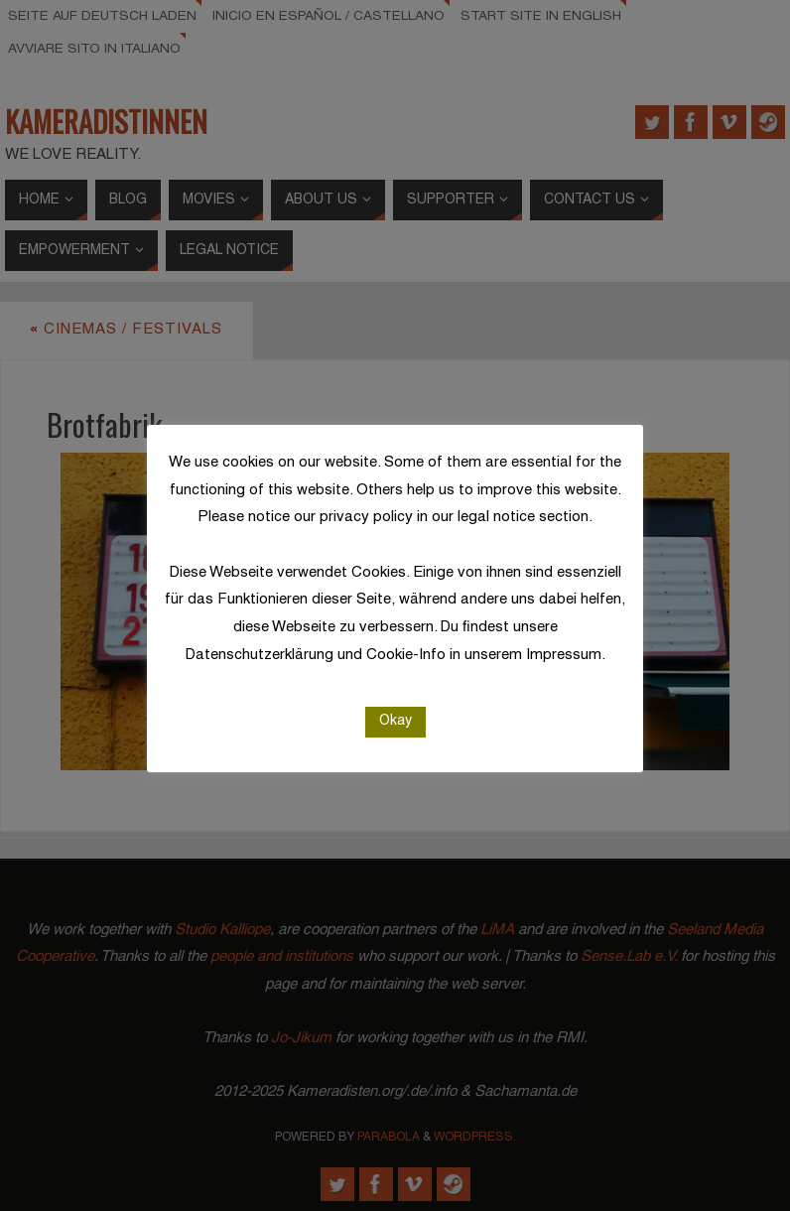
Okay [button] (395, 721)
